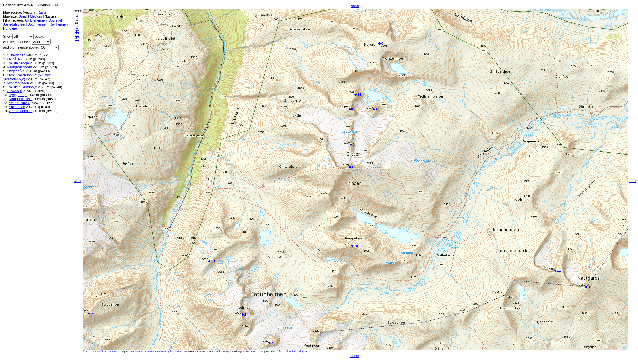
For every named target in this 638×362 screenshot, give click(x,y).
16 (77, 31)
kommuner (176, 351)
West (77, 181)
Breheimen (38, 20)
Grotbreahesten (20, 111)
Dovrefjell (56, 20)
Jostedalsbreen (14, 24)
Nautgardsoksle (20, 99)
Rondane (10, 28)
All (26, 20)
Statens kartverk (144, 351)
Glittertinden (16, 55)
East (632, 181)
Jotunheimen (38, 24)
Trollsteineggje (18, 63)
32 (77, 35)
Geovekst (160, 351)
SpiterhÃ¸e (17, 107)
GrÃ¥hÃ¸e (14, 91)
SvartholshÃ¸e (19, 103)
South (354, 356)
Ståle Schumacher (108, 351)
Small (23, 16)
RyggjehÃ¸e (18, 95)
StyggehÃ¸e (16, 71)
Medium (36, 16)
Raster (42, 12)
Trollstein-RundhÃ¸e (22, 87)
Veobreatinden (18, 83)
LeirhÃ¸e (13, 59)
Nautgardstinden (19, 67)
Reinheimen (58, 24)
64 (77, 39)
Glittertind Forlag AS (296, 351)
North (355, 6)
